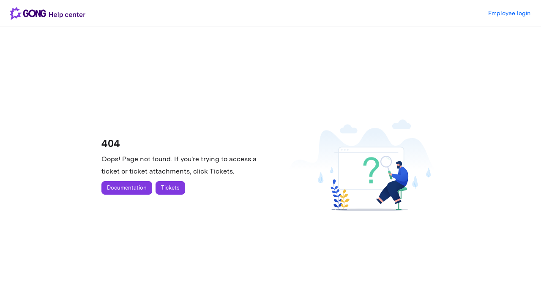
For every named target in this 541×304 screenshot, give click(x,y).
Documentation (127, 188)
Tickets (170, 188)
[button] (49, 13)
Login (509, 13)
